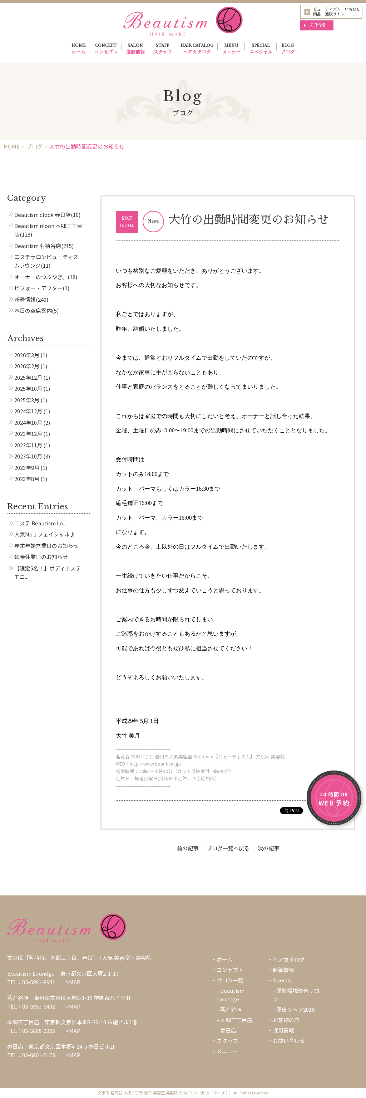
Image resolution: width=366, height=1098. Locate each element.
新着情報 (25, 299)
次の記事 (268, 848)
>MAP (73, 982)
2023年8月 (26, 478)
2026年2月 (26, 366)
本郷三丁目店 (236, 1020)
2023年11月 (28, 445)
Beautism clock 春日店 (42, 214)
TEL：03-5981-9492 (31, 1006)
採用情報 (317, 25)
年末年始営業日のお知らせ (46, 545)
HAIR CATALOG (196, 49)
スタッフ (227, 1040)
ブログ (34, 146)
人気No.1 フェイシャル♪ (44, 534)
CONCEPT (106, 49)
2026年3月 (26, 355)
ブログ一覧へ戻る (228, 848)
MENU (231, 49)
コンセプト (230, 969)
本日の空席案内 (33, 310)
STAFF (162, 49)
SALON (135, 49)
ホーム (225, 959)
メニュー (227, 1051)
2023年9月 (26, 467)
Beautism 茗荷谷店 (37, 245)
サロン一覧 (230, 980)
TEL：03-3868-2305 (31, 1030)
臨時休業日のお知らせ (41, 556)
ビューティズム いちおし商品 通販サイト (336, 11)
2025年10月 (28, 388)
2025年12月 (28, 377)
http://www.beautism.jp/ (156, 763)
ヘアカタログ (289, 959)
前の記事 (187, 848)
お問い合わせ (289, 1040)
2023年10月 (28, 456)
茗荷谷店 (231, 1009)
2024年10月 (28, 422)
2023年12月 (28, 433)
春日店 (228, 1030)
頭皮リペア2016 (295, 1009)
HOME (78, 49)
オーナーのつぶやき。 (41, 277)
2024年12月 (28, 411)
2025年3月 (26, 400)
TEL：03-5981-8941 (31, 982)
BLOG (288, 49)
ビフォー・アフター (38, 288)
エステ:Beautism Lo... (40, 523)
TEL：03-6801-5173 (31, 1055)
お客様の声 (286, 1020)
